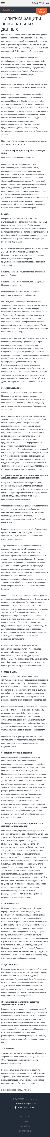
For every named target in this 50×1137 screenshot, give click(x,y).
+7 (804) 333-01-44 (40, 3)
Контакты (25, 1126)
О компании (25, 1131)
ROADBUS (18, 1099)
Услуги (25, 1121)
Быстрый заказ (42, 11)
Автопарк (25, 1116)
